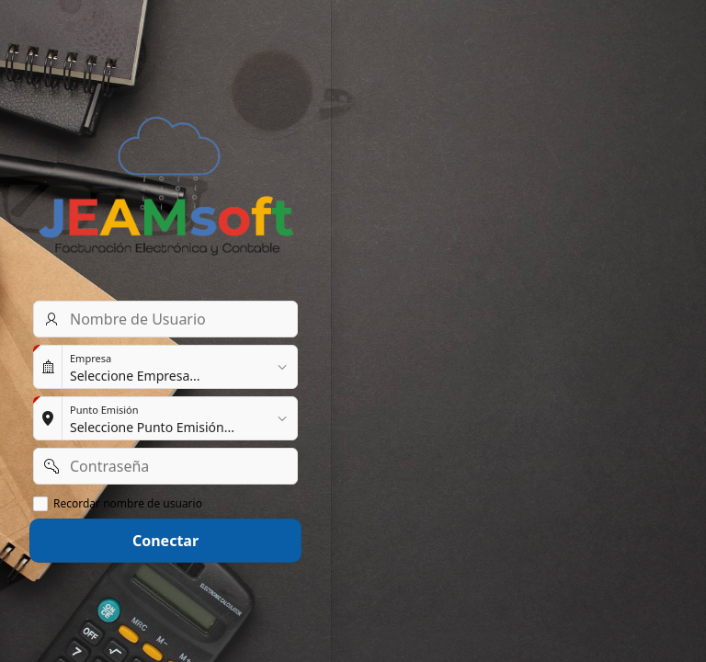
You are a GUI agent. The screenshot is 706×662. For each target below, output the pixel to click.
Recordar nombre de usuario (127, 503)
